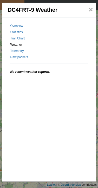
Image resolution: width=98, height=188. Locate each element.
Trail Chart (17, 38)
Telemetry (17, 51)
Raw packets (19, 57)
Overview (16, 26)
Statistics (16, 32)
